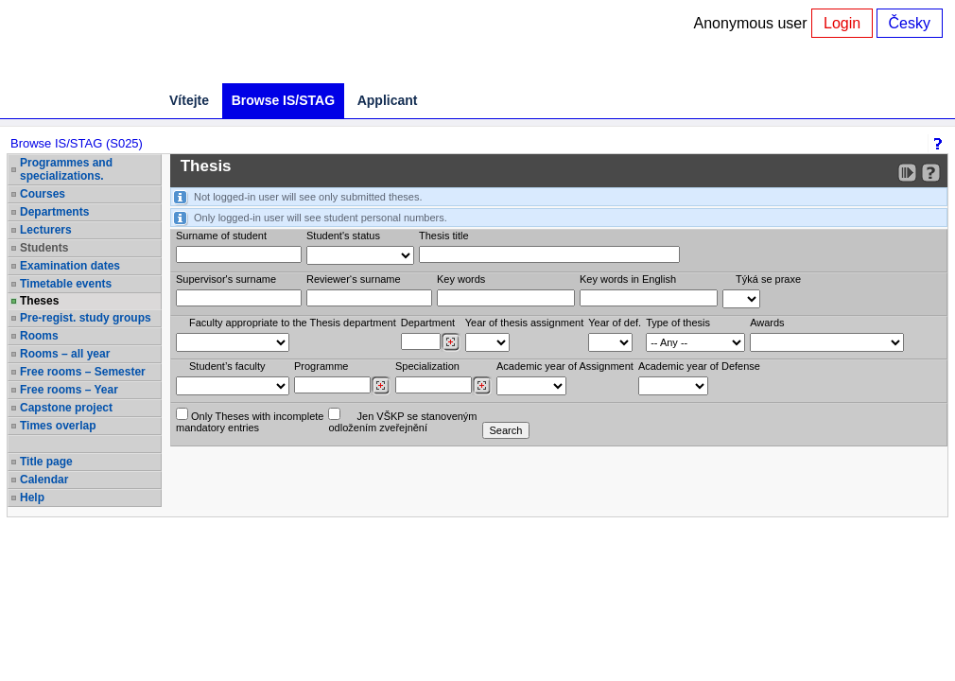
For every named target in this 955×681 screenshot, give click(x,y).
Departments (54, 211)
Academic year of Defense (699, 366)
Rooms (39, 335)
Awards (767, 322)
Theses (39, 300)
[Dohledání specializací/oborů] (482, 385)
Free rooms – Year (69, 389)
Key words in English (628, 279)
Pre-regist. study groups (85, 317)
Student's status (343, 235)
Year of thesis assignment (524, 322)
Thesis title (444, 235)
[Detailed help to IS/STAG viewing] (931, 173)
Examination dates (70, 265)
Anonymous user (753, 23)
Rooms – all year (65, 353)
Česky (909, 23)
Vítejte (189, 100)
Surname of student (221, 235)
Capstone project (66, 407)
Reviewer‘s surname (353, 279)
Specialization (427, 366)
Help (32, 497)
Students (44, 247)
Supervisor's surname (226, 279)
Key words (461, 279)
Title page (46, 461)
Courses (42, 194)
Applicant (387, 100)
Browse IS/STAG (283, 100)
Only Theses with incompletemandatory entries (249, 420)
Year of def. (614, 322)
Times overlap (58, 425)
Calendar (44, 479)
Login (842, 23)
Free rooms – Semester (83, 371)
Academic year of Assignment (565, 366)
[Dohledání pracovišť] (450, 342)
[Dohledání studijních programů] (381, 385)
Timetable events (66, 283)
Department (428, 322)
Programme (321, 366)
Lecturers (46, 229)
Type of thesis (678, 322)
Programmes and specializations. (66, 169)
